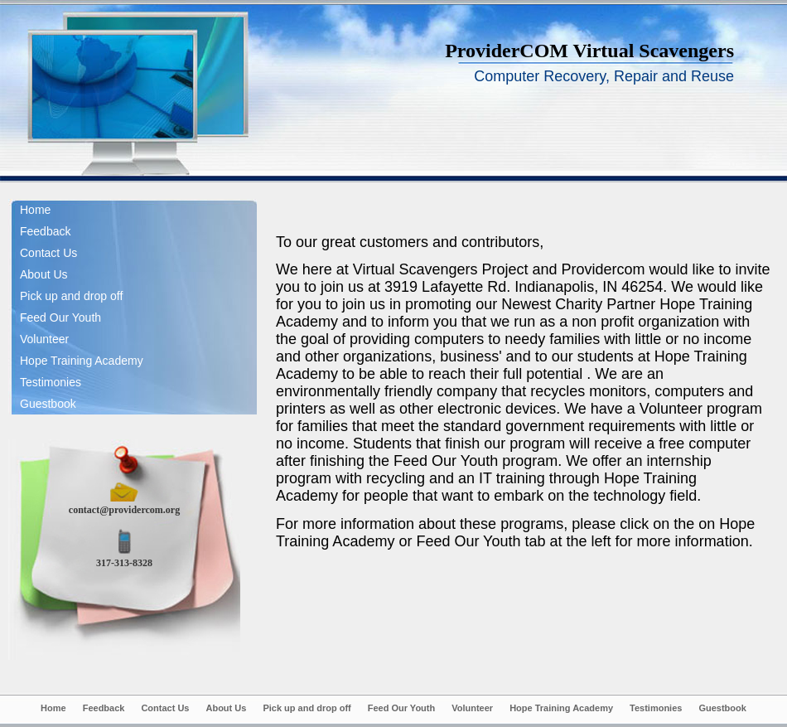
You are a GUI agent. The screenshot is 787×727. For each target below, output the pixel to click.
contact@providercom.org (124, 510)
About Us (44, 274)
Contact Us (48, 252)
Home (35, 209)
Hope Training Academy (81, 360)
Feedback (45, 231)
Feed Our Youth (60, 317)
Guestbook (48, 403)
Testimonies (50, 382)
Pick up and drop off (71, 296)
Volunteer (44, 339)
